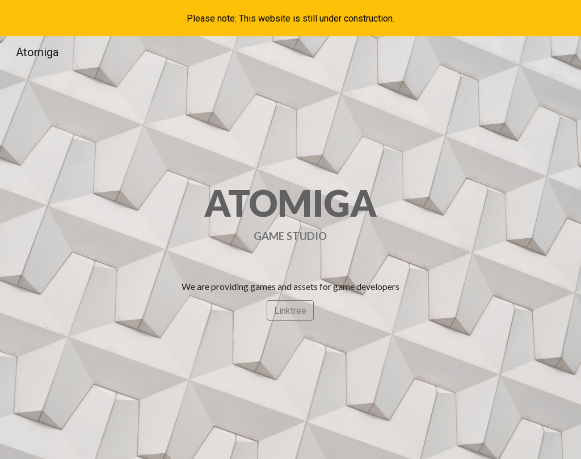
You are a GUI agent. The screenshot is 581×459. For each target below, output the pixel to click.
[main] (291, 213)
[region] (290, 18)
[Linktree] (290, 310)
